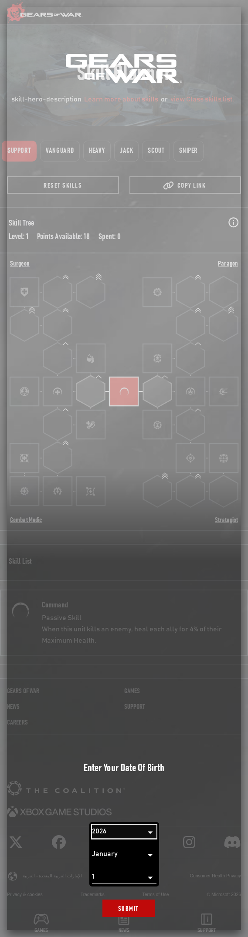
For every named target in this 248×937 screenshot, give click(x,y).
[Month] (124, 854)
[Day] (124, 877)
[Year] (124, 832)
